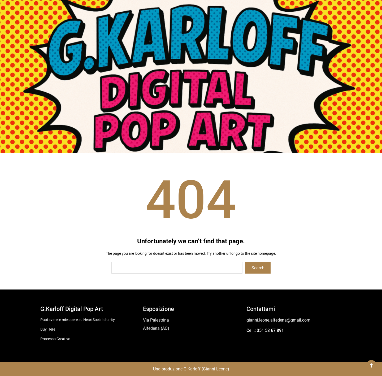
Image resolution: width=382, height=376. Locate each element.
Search (257, 267)
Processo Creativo (55, 338)
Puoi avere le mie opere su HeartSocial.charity (77, 319)
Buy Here (47, 328)
